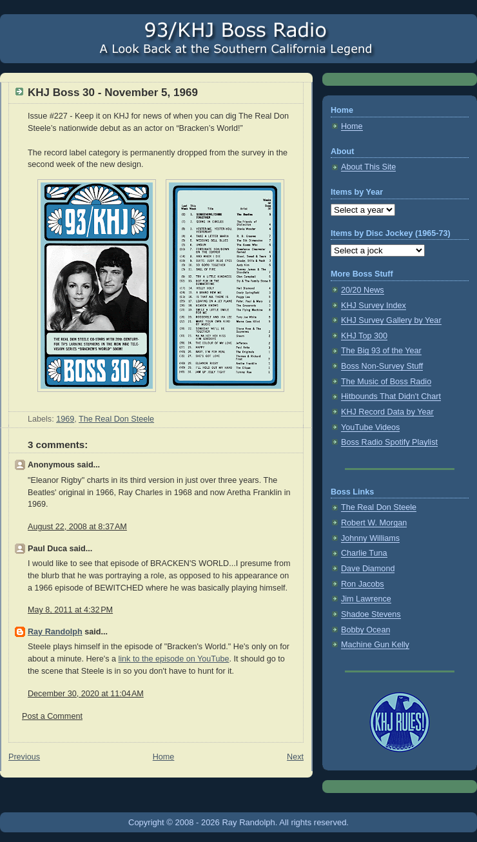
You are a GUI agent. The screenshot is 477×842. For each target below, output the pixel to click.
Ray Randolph (55, 631)
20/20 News (362, 290)
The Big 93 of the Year (381, 350)
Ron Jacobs (362, 584)
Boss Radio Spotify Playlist (389, 442)
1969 (65, 419)
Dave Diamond (367, 568)
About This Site (368, 166)
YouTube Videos (370, 427)
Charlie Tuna (364, 553)
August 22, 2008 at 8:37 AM (77, 526)
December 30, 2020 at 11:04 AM (86, 693)
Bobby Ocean (365, 629)
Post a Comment (52, 716)
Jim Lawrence (366, 598)
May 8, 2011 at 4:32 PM (70, 609)
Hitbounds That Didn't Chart (391, 396)
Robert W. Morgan (374, 522)
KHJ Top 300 (364, 335)
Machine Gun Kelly (375, 644)
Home (164, 756)
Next (295, 756)
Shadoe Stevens (371, 614)
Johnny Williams (370, 538)
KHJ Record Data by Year (387, 411)
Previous (24, 756)
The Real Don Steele (116, 419)
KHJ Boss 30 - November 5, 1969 (113, 92)
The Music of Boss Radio (386, 381)
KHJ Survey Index (373, 305)
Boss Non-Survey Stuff (382, 366)
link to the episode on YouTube (174, 658)
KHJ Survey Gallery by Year (391, 320)
